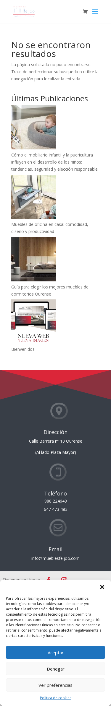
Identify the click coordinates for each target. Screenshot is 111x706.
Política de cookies (55, 697)
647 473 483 (55, 509)
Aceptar (56, 653)
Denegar (56, 669)
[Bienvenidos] (33, 322)
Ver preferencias (55, 685)
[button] (102, 587)
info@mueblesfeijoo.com (55, 558)
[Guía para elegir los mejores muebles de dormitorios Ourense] (33, 260)
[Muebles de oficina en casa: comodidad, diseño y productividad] (33, 198)
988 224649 (55, 501)
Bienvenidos (23, 349)
